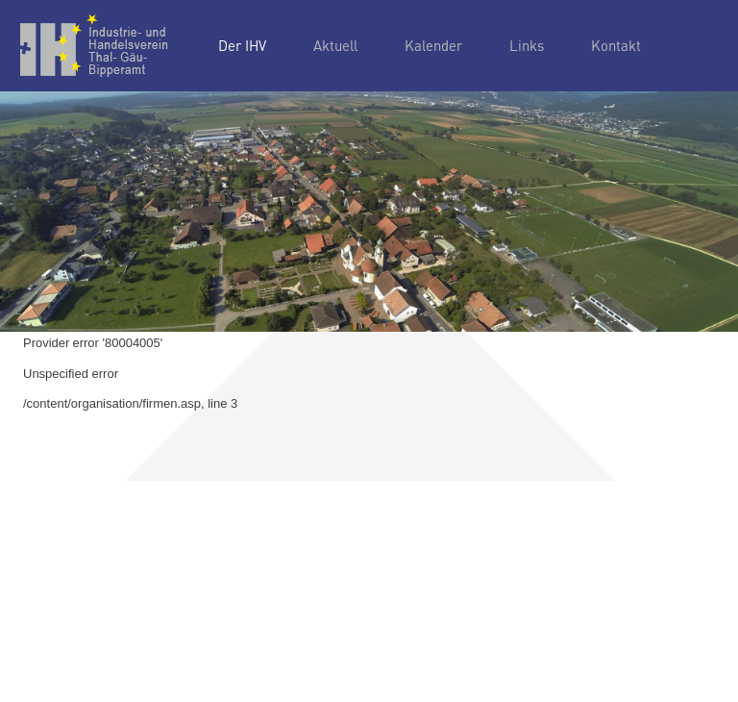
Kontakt (616, 45)
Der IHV (242, 45)
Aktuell (335, 45)
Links (526, 45)
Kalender (433, 45)
